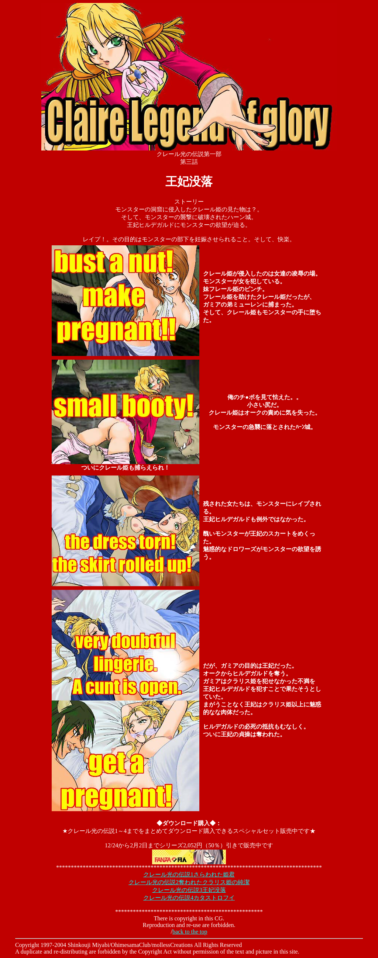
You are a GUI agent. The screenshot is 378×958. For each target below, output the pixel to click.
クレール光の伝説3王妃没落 (189, 890)
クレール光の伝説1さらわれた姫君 (189, 874)
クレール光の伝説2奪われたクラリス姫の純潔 (189, 882)
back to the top (189, 931)
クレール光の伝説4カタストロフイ (189, 898)
